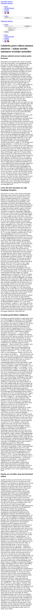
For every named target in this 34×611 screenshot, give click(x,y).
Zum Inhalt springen (7, 1)
